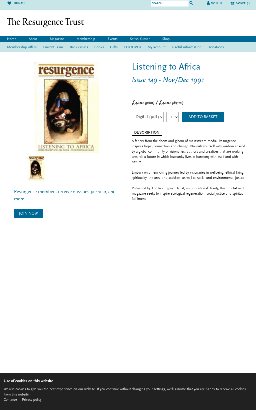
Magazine (57, 39)
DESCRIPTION (147, 132)
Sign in (216, 3)
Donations (216, 47)
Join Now (28, 214)
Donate (16, 3)
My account (157, 47)
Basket (243, 3)
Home (11, 39)
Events (113, 39)
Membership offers (22, 47)
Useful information (187, 47)
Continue (10, 400)
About (33, 39)
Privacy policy (32, 400)
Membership (85, 39)
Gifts (114, 47)
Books (99, 47)
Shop (166, 39)
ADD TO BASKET (203, 117)
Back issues (79, 47)
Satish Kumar (140, 39)
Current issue (53, 47)
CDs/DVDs (133, 47)
